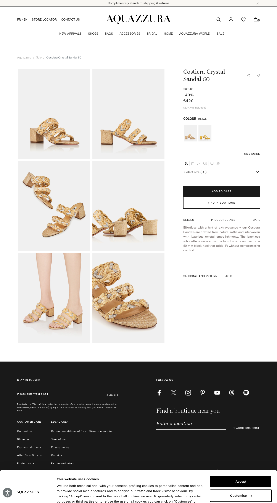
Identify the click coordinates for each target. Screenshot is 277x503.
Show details (67, 494)
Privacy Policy (85, 407)
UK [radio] (198, 163)
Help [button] (228, 276)
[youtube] (217, 392)
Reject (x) (241, 485)
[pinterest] (203, 392)
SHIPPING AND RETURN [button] (200, 276)
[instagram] (188, 392)
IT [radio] (192, 163)
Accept (240, 457)
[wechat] (246, 392)
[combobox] (221, 172)
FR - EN (22, 19)
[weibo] (232, 392)
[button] (258, 3)
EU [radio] (186, 163)
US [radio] (205, 163)
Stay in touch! (28, 379)
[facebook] (159, 392)
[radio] (190, 133)
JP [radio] (218, 163)
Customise (241, 471)
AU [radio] (212, 163)
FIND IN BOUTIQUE (221, 202)
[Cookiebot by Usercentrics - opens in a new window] (28, 494)
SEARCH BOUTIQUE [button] (246, 428)
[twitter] (174, 392)
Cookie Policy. (147, 482)
